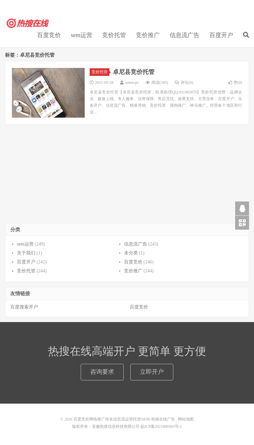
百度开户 (221, 35)
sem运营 (81, 35)
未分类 (131, 252)
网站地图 (186, 419)
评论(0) (184, 82)
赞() (235, 82)
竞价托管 (114, 35)
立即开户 (152, 371)
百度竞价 (49, 35)
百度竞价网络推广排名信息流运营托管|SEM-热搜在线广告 (28, 23)
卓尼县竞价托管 (133, 72)
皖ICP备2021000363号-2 (161, 426)
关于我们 (26, 252)
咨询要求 (102, 371)
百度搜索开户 (24, 307)
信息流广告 (184, 35)
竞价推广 (148, 35)
